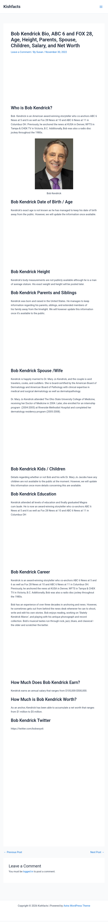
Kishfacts (11, 6)
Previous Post (13, 852)
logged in (28, 871)
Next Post (97, 852)
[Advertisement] (54, 80)
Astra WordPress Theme (76, 905)
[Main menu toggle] (101, 6)
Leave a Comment (21, 52)
